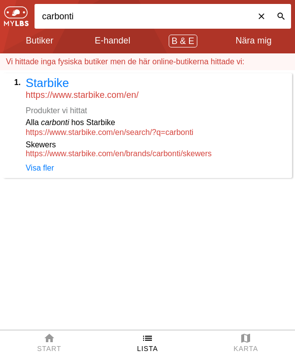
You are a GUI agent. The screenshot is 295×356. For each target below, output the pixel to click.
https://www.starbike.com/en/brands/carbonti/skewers (119, 153)
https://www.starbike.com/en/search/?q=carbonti (109, 132)
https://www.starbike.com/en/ (82, 95)
